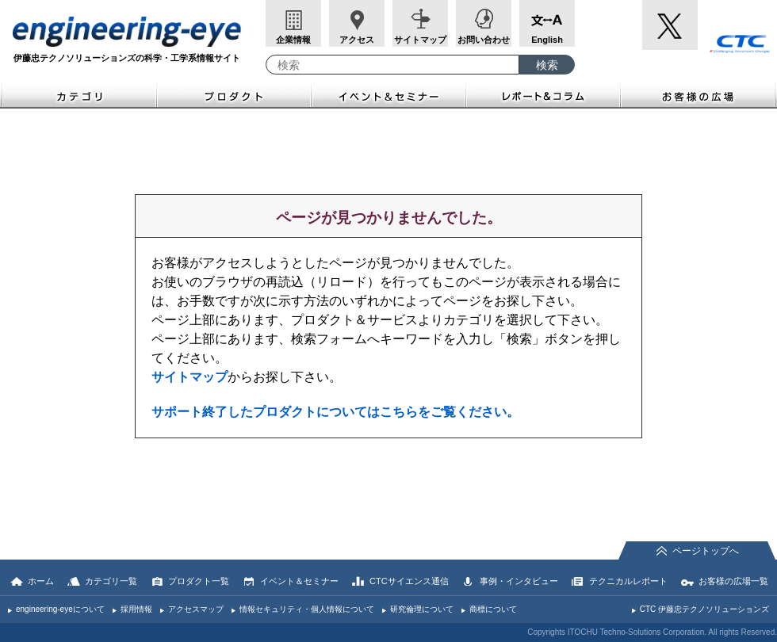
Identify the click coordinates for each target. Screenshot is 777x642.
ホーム (41, 581)
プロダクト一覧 (198, 581)
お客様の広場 (699, 95)
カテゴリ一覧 (111, 581)
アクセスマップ (196, 609)
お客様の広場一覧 (733, 581)
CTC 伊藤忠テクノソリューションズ (704, 609)
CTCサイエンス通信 (409, 581)
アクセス (356, 39)
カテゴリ (78, 95)
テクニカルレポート (628, 581)
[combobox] (392, 65)
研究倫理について (422, 609)
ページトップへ (705, 550)
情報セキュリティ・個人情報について (306, 609)
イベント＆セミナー (389, 95)
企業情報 (293, 39)
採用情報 (136, 609)
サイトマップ (420, 39)
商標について (493, 609)
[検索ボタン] (547, 65)
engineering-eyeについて (60, 609)
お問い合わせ (483, 39)
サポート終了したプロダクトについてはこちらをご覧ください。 (335, 411)
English (547, 39)
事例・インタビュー (519, 581)
